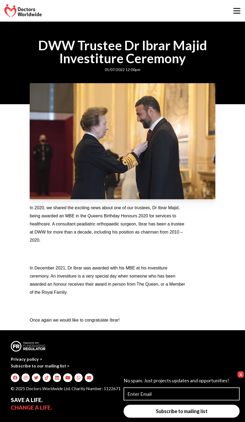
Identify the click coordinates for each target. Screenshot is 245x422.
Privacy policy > (26, 359)
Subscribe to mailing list (181, 411)
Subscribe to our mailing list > (40, 365)
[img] (15, 377)
